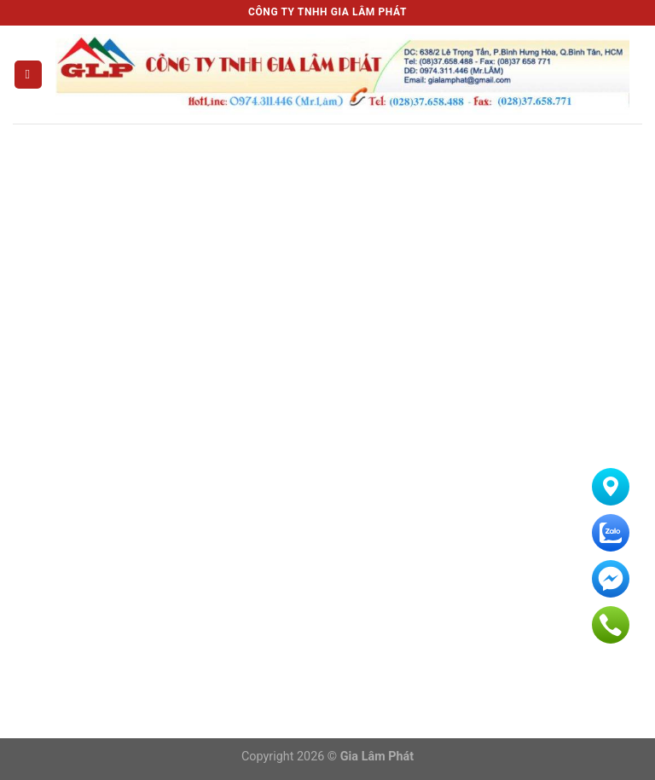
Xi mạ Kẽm (277, 336)
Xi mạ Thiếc (280, 396)
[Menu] (28, 75)
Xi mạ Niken (281, 306)
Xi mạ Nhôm (282, 366)
